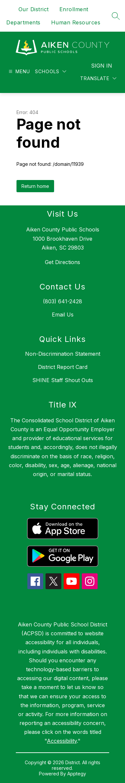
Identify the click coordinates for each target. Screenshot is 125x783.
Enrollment (73, 9)
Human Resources (76, 22)
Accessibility (62, 741)
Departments (23, 22)
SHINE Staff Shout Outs (62, 380)
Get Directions (62, 262)
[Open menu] (18, 71)
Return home (35, 186)
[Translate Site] (98, 78)
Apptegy (76, 773)
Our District (33, 9)
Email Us (63, 314)
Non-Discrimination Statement (62, 353)
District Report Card (62, 367)
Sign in (101, 65)
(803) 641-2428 (62, 301)
